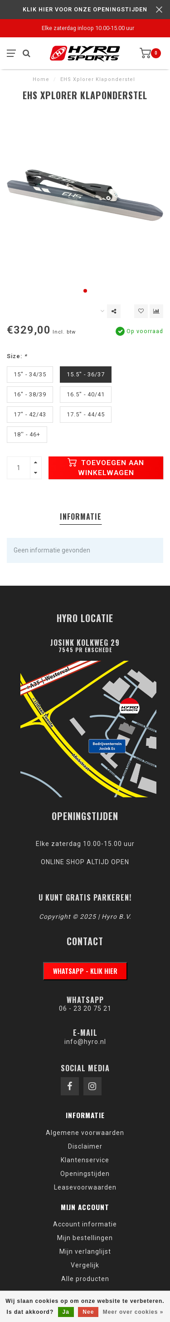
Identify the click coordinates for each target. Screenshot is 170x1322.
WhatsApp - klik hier (85, 971)
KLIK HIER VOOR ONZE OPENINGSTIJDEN (85, 9)
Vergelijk (85, 1265)
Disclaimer (85, 1146)
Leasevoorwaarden (85, 1187)
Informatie (81, 516)
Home (41, 79)
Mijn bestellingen (85, 1237)
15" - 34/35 (30, 374)
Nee (88, 1312)
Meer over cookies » (133, 1312)
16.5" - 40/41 (86, 394)
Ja (66, 1312)
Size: (17, 356)
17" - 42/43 (30, 414)
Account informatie (85, 1224)
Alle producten (85, 1278)
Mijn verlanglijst (85, 1251)
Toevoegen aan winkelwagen (106, 467)
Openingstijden (85, 1173)
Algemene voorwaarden (85, 1132)
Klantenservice (85, 1160)
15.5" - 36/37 (86, 374)
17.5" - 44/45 (86, 414)
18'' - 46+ (27, 434)
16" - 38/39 (30, 394)
